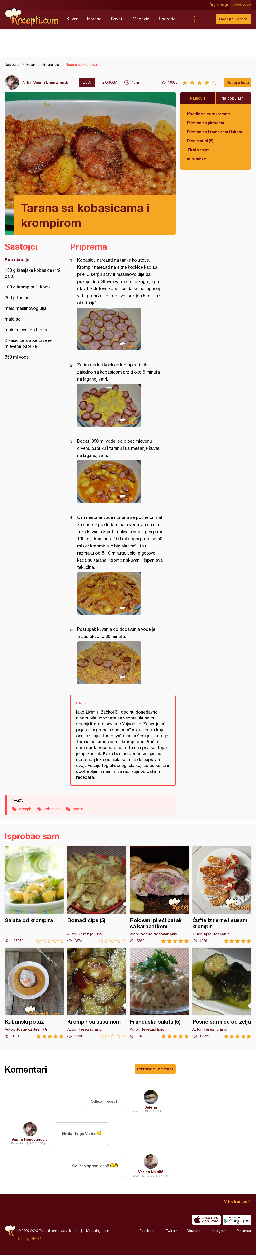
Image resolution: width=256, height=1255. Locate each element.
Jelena (151, 1107)
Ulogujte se (242, 5)
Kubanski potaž (34, 993)
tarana (77, 809)
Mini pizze (196, 159)
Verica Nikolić (150, 1171)
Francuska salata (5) (159, 993)
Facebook (147, 1231)
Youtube (193, 1231)
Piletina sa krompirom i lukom (214, 131)
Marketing (93, 1231)
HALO (36, 1238)
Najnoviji (197, 98)
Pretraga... (204, 19)
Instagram (218, 1231)
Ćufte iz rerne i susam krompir (221, 894)
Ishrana (94, 18)
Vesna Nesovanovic (51, 82)
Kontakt (108, 1231)
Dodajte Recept (233, 19)
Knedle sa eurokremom (209, 113)
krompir (25, 809)
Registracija (219, 5)
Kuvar (72, 18)
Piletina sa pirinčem (205, 122)
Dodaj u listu (237, 82)
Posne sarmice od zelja (221, 993)
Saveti (117, 18)
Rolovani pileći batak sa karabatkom (159, 894)
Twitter (171, 1231)
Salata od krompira (34, 894)
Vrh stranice (235, 1201)
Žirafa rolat (198, 150)
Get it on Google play (237, 1220)
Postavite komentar (155, 1069)
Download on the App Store (206, 1220)
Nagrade (167, 18)
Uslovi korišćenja (72, 1231)
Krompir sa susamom (96, 993)
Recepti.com (32, 17)
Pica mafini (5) (200, 141)
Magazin (141, 18)
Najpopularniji (233, 98)
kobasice (52, 809)
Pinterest (244, 1231)
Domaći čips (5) (96, 894)
